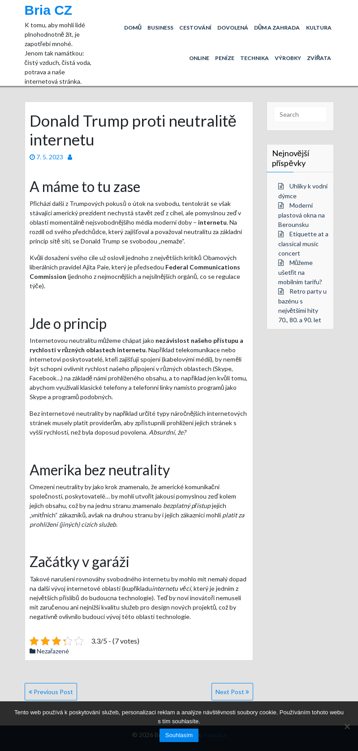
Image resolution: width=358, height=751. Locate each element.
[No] (346, 726)
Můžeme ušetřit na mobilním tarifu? (300, 272)
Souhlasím (179, 735)
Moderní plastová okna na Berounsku (301, 214)
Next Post (232, 692)
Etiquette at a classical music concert (303, 243)
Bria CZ (49, 10)
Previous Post (51, 692)
